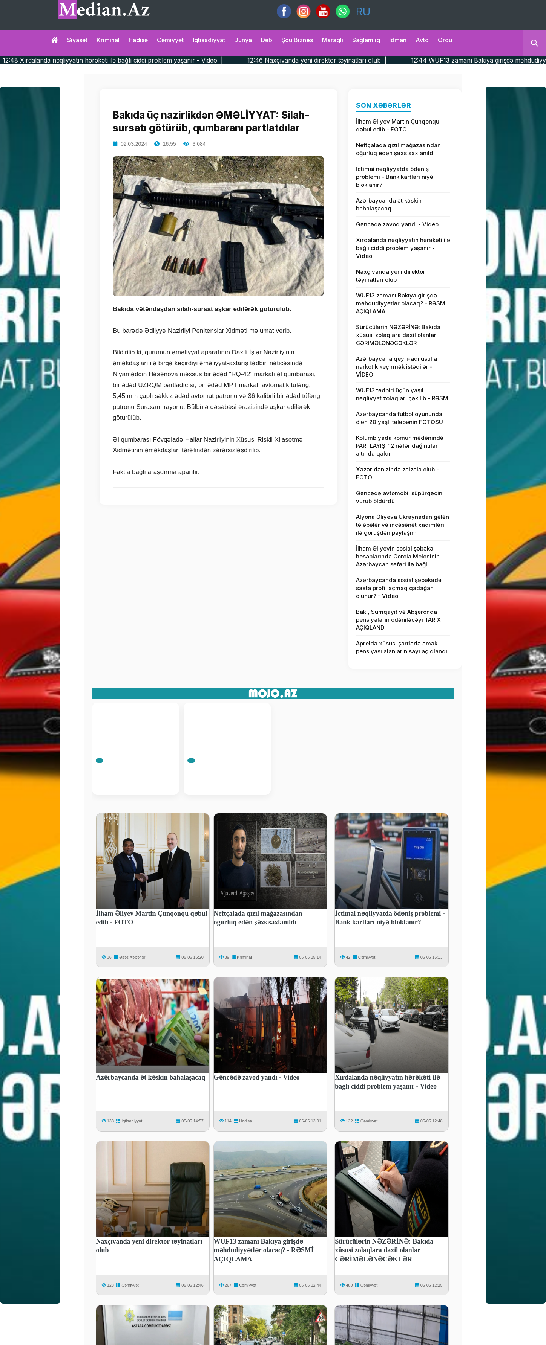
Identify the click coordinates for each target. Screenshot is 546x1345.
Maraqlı (332, 40)
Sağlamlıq (366, 40)
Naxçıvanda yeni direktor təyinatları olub (390, 275)
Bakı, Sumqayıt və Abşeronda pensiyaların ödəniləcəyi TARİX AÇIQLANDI (398, 619)
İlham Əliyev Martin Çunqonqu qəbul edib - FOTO (397, 125)
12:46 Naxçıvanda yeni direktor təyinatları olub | (350, 60)
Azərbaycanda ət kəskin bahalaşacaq (389, 204)
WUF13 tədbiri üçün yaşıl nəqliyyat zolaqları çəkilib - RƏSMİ (403, 394)
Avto (422, 40)
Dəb (266, 40)
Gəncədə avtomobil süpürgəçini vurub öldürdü (400, 497)
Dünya (243, 40)
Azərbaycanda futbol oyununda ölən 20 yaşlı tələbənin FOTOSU (399, 417)
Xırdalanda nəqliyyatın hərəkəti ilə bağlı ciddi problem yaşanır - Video (403, 247)
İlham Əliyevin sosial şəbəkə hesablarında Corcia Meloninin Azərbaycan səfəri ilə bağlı (398, 556)
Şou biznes (297, 40)
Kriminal (108, 40)
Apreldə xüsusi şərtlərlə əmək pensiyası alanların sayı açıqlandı (401, 647)
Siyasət (77, 40)
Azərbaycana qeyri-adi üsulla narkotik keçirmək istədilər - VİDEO (396, 366)
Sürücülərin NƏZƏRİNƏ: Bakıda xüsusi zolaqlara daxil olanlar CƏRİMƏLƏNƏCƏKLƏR (398, 334)
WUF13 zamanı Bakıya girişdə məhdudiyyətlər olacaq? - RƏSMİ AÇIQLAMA (401, 303)
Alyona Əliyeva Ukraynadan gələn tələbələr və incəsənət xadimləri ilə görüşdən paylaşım (402, 524)
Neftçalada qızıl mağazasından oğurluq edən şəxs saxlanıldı (398, 149)
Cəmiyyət (170, 40)
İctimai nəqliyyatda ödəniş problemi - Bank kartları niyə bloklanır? (394, 176)
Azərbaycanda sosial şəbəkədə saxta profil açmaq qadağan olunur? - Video (399, 587)
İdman (397, 40)
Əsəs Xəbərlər (132, 957)
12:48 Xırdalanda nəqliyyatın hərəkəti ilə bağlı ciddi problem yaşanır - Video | (146, 60)
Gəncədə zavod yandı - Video (397, 224)
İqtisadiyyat (209, 40)
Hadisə (138, 40)
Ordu (445, 40)
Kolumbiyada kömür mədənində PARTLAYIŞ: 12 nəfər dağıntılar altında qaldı (399, 445)
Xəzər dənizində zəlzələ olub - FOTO (397, 473)
